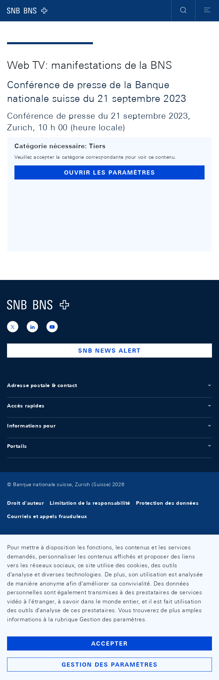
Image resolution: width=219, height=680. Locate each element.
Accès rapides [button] (109, 406)
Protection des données (167, 503)
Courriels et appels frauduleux (47, 517)
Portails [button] (109, 446)
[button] (183, 10)
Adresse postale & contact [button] (109, 385)
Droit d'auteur (25, 503)
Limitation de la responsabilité (90, 503)
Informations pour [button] (109, 426)
